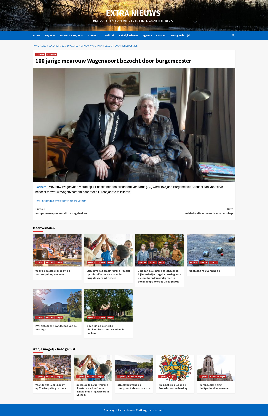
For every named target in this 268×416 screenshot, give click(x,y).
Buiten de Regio (72, 35)
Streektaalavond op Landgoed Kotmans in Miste (133, 386)
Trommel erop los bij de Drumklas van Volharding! (173, 386)
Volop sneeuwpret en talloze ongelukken (84, 211)
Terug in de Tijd (182, 35)
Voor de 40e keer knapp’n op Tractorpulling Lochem (52, 272)
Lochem (40, 54)
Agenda (147, 35)
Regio (50, 35)
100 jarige (47, 200)
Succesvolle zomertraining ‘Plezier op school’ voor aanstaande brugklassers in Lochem (108, 274)
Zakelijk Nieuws (128, 35)
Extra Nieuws (133, 13)
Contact (161, 35)
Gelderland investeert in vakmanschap (183, 211)
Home (36, 35)
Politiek (110, 35)
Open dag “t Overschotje (204, 270)
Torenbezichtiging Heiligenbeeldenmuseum (214, 386)
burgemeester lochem (65, 200)
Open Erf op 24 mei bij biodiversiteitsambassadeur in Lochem (105, 329)
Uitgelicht (51, 54)
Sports (94, 35)
